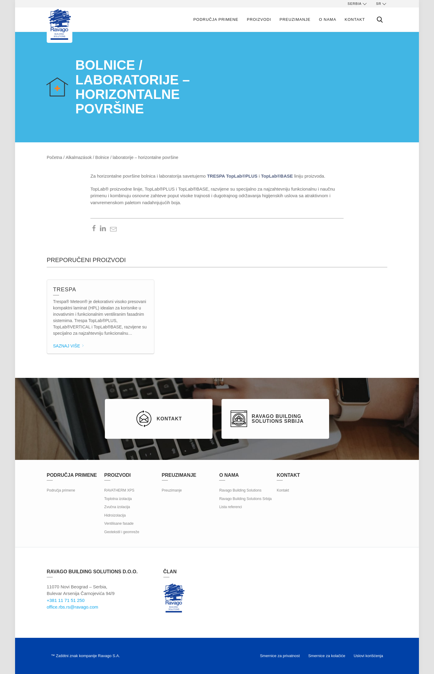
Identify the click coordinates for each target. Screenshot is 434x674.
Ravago (173, 598)
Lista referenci (230, 507)
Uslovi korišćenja (368, 655)
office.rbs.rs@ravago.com (72, 606)
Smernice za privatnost (280, 655)
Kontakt (355, 19)
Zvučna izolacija (117, 507)
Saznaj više (69, 345)
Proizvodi (259, 19)
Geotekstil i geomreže (121, 532)
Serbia (357, 4)
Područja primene (215, 19)
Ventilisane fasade (119, 523)
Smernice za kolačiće (326, 655)
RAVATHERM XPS (119, 490)
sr (381, 4)
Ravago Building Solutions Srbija (245, 499)
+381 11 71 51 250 (66, 600)
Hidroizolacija (115, 515)
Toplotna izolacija (118, 499)
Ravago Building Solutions (240, 490)
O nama (327, 19)
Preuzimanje (295, 19)
